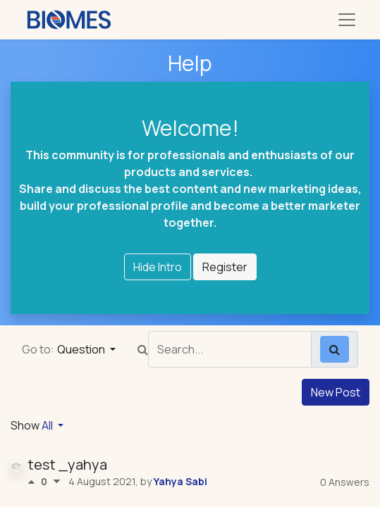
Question (82, 349)
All (48, 425)
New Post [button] (335, 392)
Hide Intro (157, 267)
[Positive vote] (34, 481)
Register (224, 267)
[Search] (334, 349)
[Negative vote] (56, 481)
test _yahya (67, 464)
